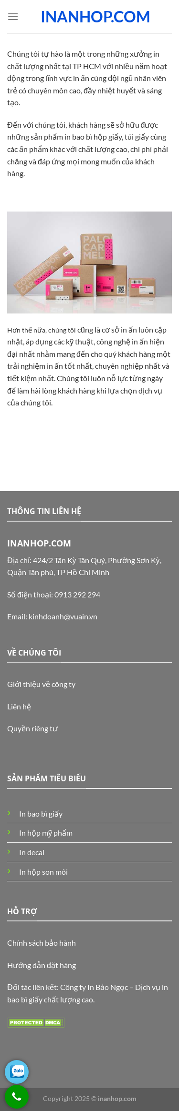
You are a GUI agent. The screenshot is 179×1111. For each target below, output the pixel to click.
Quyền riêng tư (32, 728)
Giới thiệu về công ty (41, 683)
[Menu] (13, 16)
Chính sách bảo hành (41, 942)
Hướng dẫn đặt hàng (41, 965)
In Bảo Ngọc (107, 986)
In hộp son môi (43, 871)
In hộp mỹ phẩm (46, 832)
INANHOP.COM (95, 16)
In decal (31, 852)
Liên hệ (19, 706)
